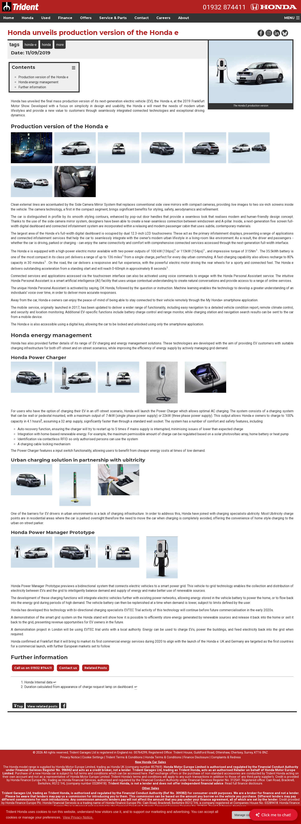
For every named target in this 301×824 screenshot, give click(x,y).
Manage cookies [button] (245, 815)
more (60, 45)
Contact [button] (141, 18)
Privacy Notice (70, 757)
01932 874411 (224, 7)
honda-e (31, 45)
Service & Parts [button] (113, 18)
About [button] (183, 18)
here (144, 773)
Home (8, 18)
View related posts (42, 706)
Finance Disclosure (196, 757)
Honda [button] (27, 18)
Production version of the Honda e (43, 77)
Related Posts (95, 668)
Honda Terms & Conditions (163, 757)
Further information (32, 87)
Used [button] (45, 18)
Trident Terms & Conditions (124, 757)
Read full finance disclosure (243, 783)
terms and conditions (147, 777)
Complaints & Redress (226, 757)
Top (20, 706)
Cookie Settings (92, 757)
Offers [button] (86, 18)
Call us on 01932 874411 (33, 668)
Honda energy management (38, 82)
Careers (163, 18)
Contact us (68, 668)
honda (46, 45)
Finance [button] (65, 18)
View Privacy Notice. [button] (78, 817)
